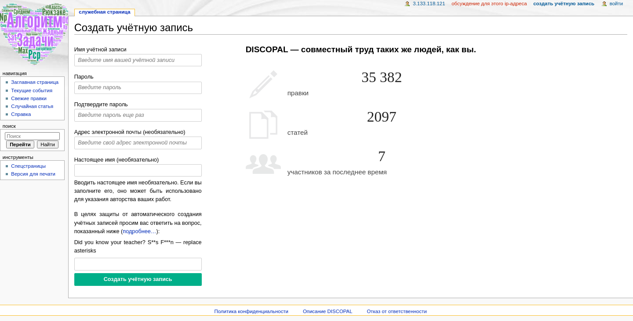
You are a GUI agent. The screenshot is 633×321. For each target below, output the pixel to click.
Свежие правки (29, 98)
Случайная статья (32, 106)
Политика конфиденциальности (251, 311)
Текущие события (31, 90)
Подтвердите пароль (101, 104)
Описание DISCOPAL (328, 311)
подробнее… (139, 231)
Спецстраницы (28, 166)
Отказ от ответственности (396, 311)
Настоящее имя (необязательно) (116, 160)
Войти (616, 3)
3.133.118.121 (429, 3)
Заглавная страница (34, 82)
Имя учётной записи (100, 50)
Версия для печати (33, 174)
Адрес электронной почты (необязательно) (130, 132)
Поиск (9, 126)
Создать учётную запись (563, 3)
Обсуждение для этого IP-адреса (489, 3)
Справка (21, 114)
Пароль (84, 77)
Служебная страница (104, 11)
